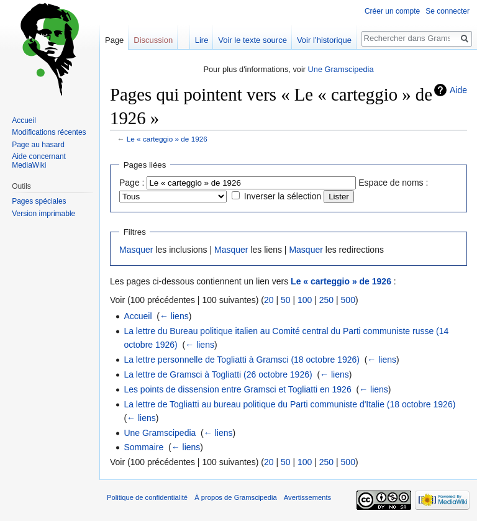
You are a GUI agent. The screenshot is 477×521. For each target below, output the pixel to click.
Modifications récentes (49, 132)
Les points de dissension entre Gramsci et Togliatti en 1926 (237, 389)
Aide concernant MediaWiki (39, 161)
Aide (458, 90)
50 (286, 300)
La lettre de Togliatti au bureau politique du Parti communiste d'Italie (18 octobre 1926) (289, 404)
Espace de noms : (393, 183)
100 (305, 300)
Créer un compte (392, 11)
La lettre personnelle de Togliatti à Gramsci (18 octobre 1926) (242, 360)
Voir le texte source (252, 40)
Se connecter (447, 11)
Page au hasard (38, 144)
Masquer (136, 250)
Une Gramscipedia (341, 69)
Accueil (138, 316)
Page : (131, 183)
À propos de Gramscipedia (235, 497)
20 (269, 300)
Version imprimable (43, 213)
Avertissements (307, 497)
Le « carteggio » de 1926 (167, 139)
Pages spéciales (39, 201)
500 (348, 300)
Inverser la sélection (283, 196)
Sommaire (143, 447)
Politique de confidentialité (147, 497)
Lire (202, 40)
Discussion (153, 40)
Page (114, 40)
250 (326, 300)
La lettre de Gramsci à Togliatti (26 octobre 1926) (218, 374)
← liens (174, 316)
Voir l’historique (324, 40)
